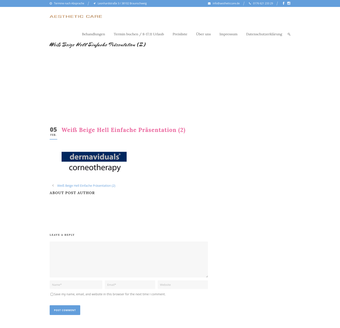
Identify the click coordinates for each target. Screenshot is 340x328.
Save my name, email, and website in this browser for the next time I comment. (110, 294)
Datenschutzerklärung (264, 34)
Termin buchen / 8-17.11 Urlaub (139, 34)
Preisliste (180, 34)
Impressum (228, 34)
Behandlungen (93, 34)
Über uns (203, 34)
